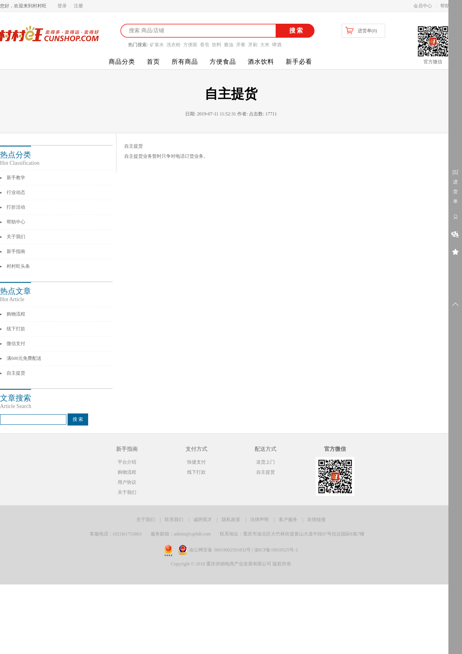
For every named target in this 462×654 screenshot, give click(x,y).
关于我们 (16, 236)
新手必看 (299, 61)
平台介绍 (127, 462)
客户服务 (288, 519)
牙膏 (240, 44)
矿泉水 (157, 44)
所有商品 (185, 61)
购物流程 (16, 314)
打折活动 (16, 207)
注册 (78, 6)
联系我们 (174, 519)
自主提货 (16, 373)
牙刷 (252, 44)
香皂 (204, 44)
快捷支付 (196, 462)
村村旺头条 (18, 266)
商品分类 (122, 61)
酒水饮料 (261, 61)
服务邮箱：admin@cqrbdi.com (181, 534)
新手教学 (16, 177)
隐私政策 (231, 519)
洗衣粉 (174, 44)
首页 (153, 61)
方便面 (190, 44)
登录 (62, 6)
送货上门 (265, 462)
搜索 (295, 30)
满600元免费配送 (24, 358)
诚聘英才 (202, 519)
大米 (264, 44)
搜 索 (78, 419)
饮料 (216, 44)
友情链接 (316, 519)
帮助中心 (16, 222)
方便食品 (223, 61)
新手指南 (16, 251)
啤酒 (276, 44)
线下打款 (16, 328)
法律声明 (259, 519)
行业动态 (16, 192)
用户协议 (127, 482)
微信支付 (16, 343)
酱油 (228, 44)
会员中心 (422, 6)
